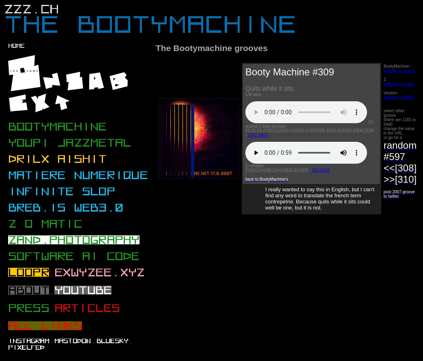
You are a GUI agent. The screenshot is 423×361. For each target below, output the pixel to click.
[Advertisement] (286, 290)
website (390, 70)
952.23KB (321, 170)
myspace (406, 70)
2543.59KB (258, 135)
